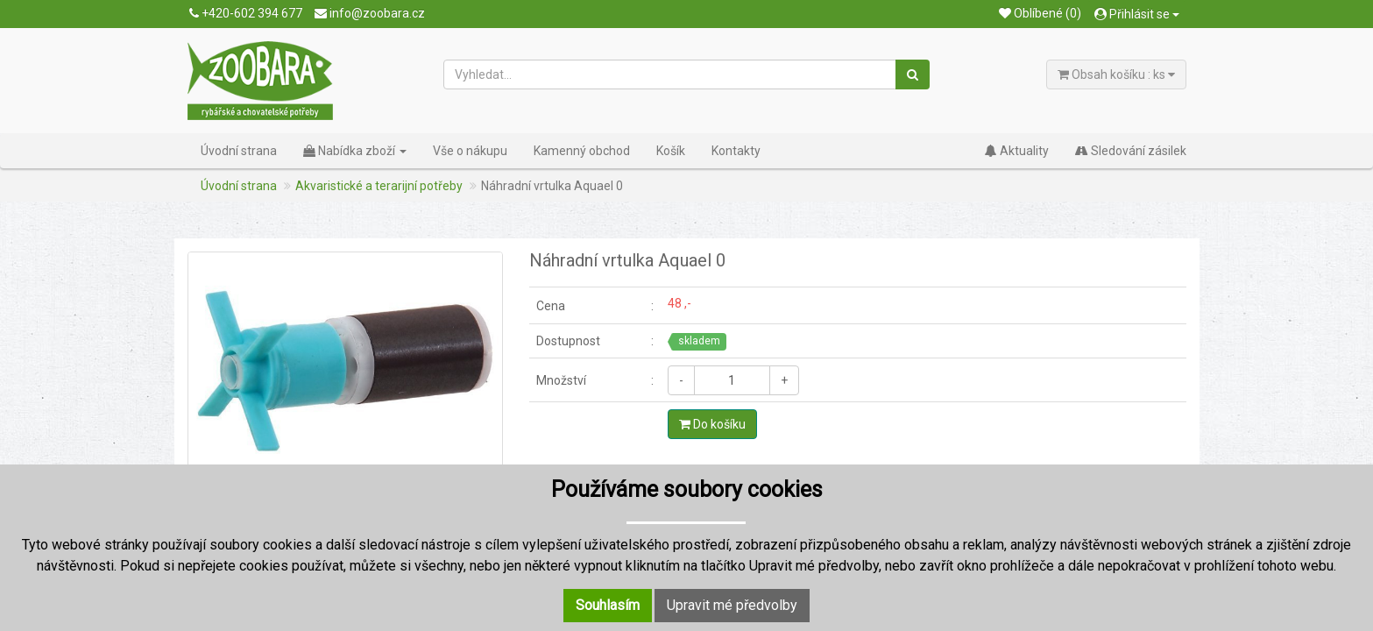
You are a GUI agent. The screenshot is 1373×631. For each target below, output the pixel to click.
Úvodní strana (239, 151)
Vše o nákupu (470, 151)
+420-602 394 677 (245, 13)
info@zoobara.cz (370, 13)
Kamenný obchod (582, 151)
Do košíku (712, 424)
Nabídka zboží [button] (355, 151)
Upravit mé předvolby (732, 605)
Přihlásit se (1136, 14)
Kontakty (736, 151)
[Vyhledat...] (670, 74)
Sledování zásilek (1130, 151)
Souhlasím (608, 605)
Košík (670, 151)
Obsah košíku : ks (1116, 74)
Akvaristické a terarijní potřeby (379, 186)
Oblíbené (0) (1040, 13)
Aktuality (1017, 151)
